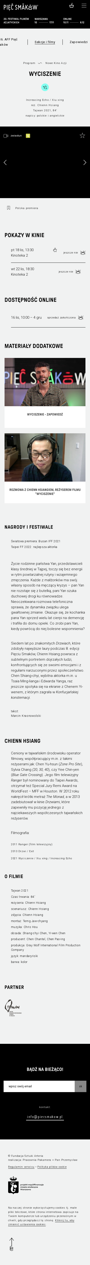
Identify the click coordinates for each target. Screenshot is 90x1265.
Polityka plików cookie (52, 1166)
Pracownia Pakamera (37, 1160)
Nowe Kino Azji (56, 63)
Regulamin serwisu (21, 1166)
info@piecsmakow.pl (45, 1116)
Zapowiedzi (79, 42)
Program (29, 63)
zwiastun (16, 135)
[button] (84, 162)
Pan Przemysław (66, 1160)
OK (80, 1086)
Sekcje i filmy (45, 42)
